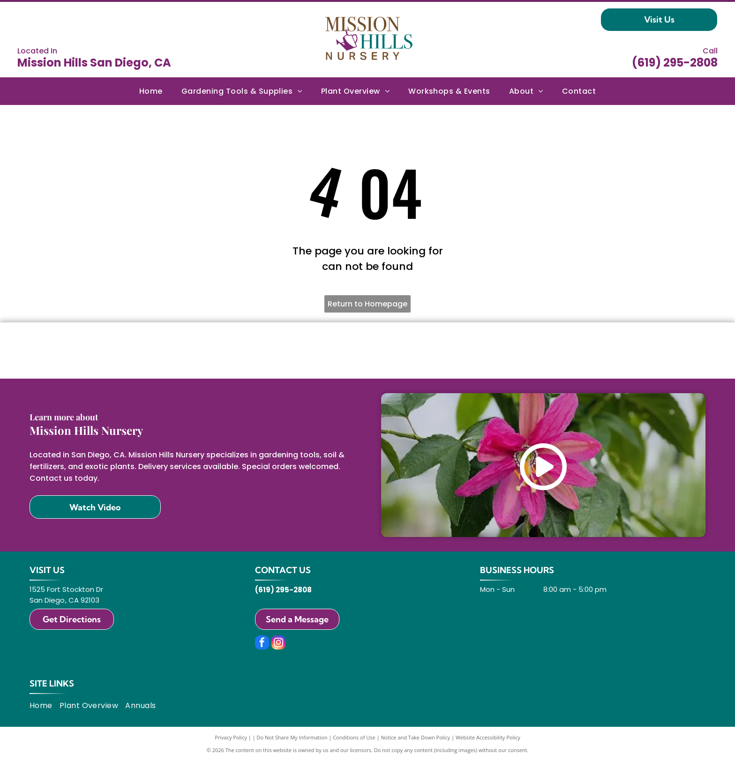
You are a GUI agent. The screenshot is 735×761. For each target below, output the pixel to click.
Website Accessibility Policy (488, 737)
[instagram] (278, 643)
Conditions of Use (354, 737)
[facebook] (262, 643)
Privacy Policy (231, 737)
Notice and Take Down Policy (415, 737)
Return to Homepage (367, 303)
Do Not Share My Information (292, 737)
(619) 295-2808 (675, 62)
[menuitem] (151, 91)
